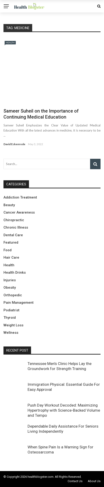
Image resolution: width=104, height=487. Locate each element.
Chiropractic (13, 220)
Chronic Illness (15, 227)
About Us (94, 481)
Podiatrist (11, 310)
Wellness (10, 333)
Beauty (9, 205)
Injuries (9, 280)
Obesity (9, 287)
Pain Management (18, 302)
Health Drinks (14, 272)
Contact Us (75, 481)
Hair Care (11, 257)
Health (10, 42)
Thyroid (9, 317)
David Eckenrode (14, 144)
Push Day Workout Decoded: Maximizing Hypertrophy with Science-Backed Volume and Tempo (64, 410)
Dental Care (13, 235)
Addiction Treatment (20, 197)
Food (7, 250)
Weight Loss (13, 325)
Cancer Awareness (19, 212)
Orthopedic (12, 295)
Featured (10, 242)
